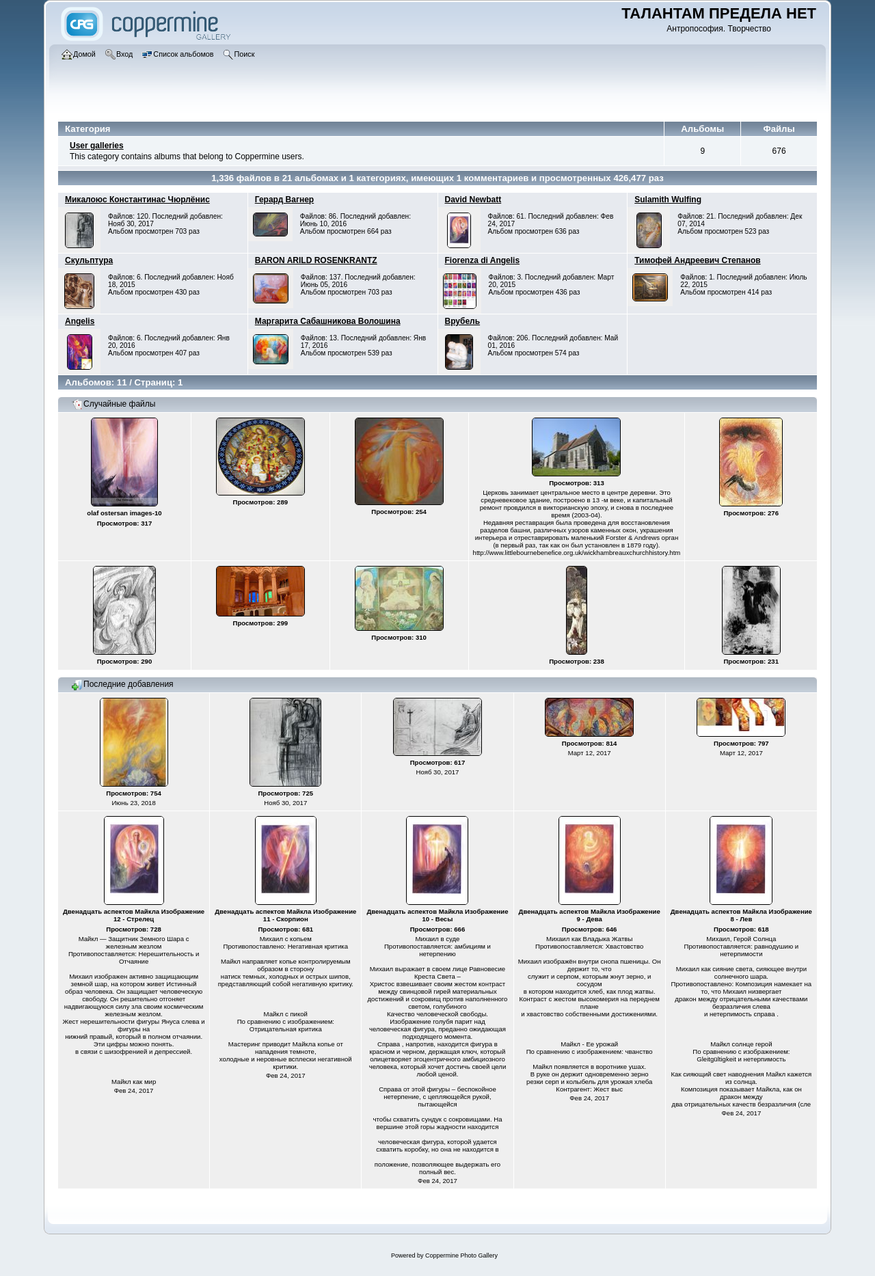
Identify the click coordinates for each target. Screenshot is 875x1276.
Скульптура (89, 260)
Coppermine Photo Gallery (461, 1255)
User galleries (97, 145)
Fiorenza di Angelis (482, 260)
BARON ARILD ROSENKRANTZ (316, 260)
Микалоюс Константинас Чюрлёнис (137, 199)
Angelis (79, 321)
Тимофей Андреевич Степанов (697, 260)
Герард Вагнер (284, 199)
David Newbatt (473, 199)
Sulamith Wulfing (667, 199)
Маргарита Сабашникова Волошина (328, 321)
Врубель (463, 321)
